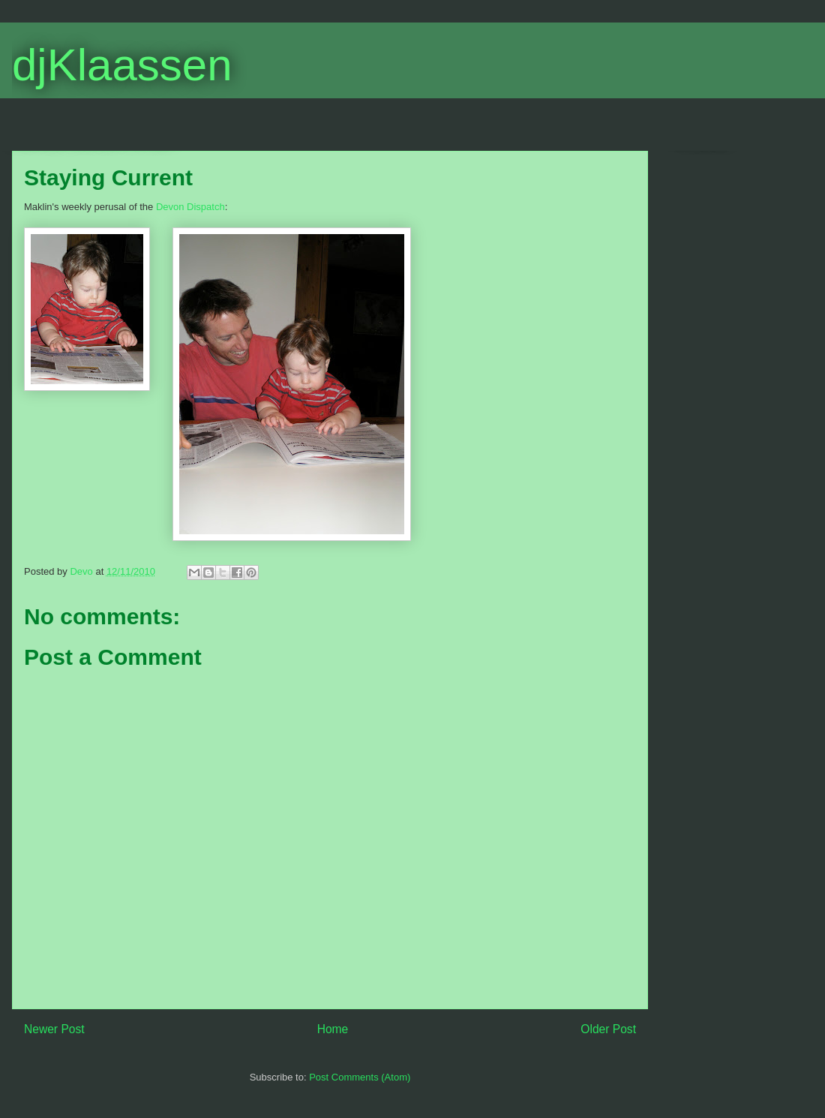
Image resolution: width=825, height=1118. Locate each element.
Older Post (608, 1029)
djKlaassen (122, 65)
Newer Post (54, 1029)
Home (333, 1029)
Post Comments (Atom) (359, 1077)
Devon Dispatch (190, 206)
